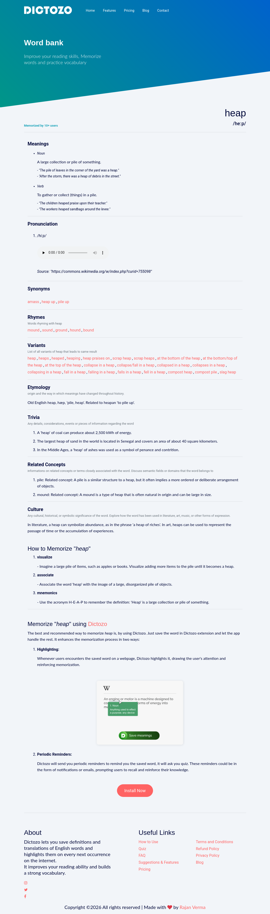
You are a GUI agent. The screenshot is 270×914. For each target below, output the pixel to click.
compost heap (180, 372)
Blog (146, 10)
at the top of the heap (63, 365)
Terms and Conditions (214, 842)
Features (109, 10)
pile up (63, 302)
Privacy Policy (208, 855)
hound (75, 330)
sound (47, 330)
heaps (44, 358)
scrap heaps (144, 358)
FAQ (142, 855)
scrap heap (121, 358)
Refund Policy (207, 849)
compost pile (206, 372)
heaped (58, 358)
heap (32, 358)
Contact (163, 10)
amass (33, 302)
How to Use (148, 842)
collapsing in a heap (44, 372)
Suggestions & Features (159, 862)
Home (90, 10)
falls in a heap (129, 372)
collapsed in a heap (173, 365)
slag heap (228, 372)
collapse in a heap (99, 365)
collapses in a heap (208, 365)
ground (61, 330)
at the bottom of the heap (178, 358)
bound (88, 330)
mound (34, 330)
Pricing (129, 10)
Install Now (135, 790)
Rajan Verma (193, 907)
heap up (48, 302)
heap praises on (96, 358)
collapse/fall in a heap (135, 365)
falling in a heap (101, 372)
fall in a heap (74, 372)
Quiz (142, 849)
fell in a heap (154, 372)
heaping (73, 358)
